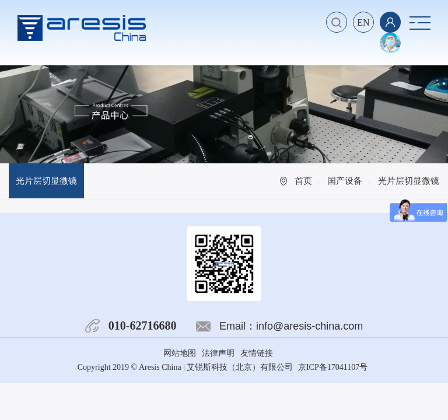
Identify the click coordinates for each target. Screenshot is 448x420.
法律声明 (218, 353)
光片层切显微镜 (46, 181)
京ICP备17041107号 (333, 367)
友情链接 (256, 353)
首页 (303, 181)
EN (363, 22)
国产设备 (344, 181)
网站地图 (179, 353)
